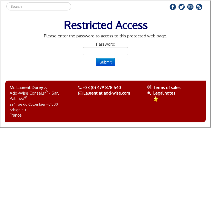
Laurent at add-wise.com (107, 93)
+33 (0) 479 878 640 (102, 87)
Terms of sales (167, 87)
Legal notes (161, 93)
